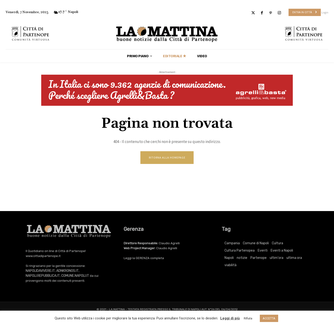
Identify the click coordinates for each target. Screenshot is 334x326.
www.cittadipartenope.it (43, 256)
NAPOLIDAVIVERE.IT (40, 271)
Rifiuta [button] (248, 318)
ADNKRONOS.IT (67, 271)
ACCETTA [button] (269, 318)
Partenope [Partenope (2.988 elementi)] (258, 258)
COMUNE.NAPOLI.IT (75, 276)
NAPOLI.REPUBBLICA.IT (43, 276)
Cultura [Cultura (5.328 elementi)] (277, 243)
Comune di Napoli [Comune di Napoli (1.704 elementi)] (256, 243)
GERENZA (143, 258)
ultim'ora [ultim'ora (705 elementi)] (276, 258)
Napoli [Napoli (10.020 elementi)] (229, 258)
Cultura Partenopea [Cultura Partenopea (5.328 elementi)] (239, 251)
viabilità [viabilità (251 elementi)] (230, 265)
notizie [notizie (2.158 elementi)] (242, 258)
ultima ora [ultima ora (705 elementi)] (294, 258)
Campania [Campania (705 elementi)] (232, 243)
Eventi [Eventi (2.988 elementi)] (263, 251)
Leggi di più (230, 318)
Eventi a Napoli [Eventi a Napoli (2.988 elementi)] (282, 251)
